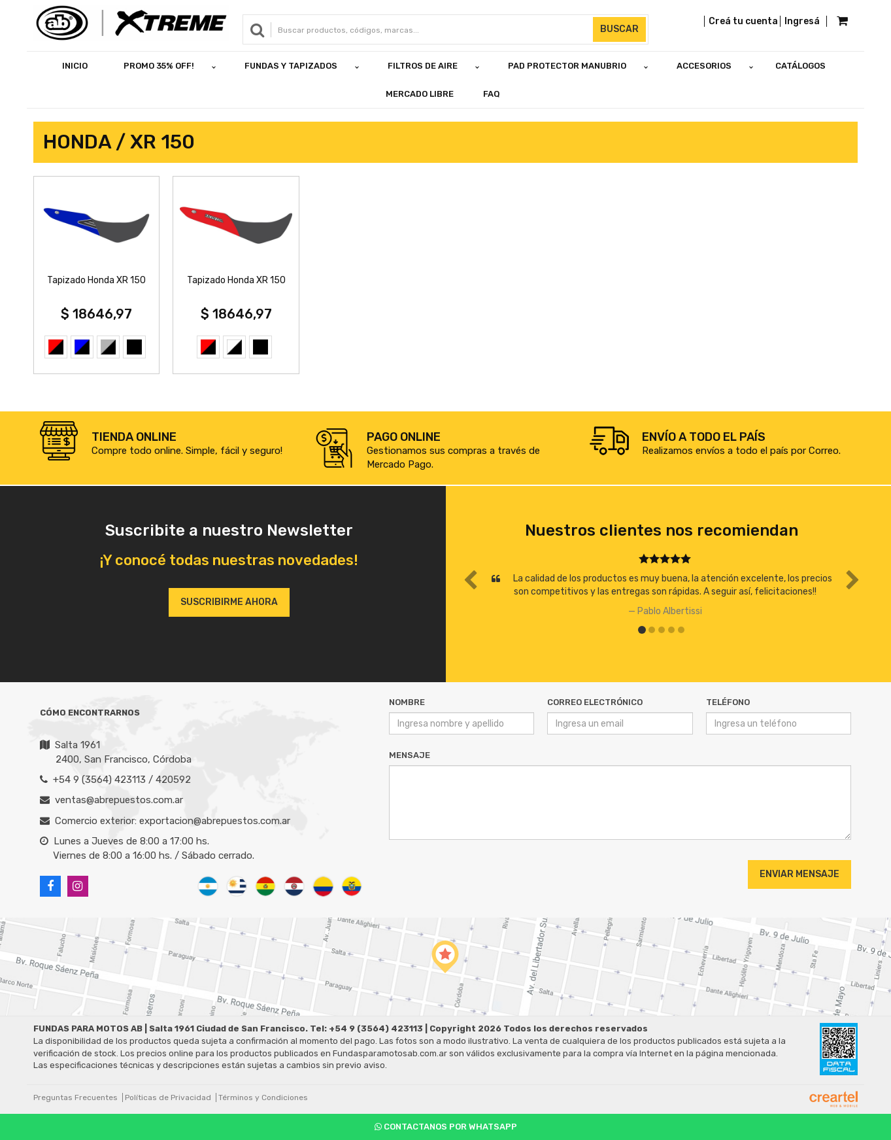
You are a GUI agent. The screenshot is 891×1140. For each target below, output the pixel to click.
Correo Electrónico (595, 702)
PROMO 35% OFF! (159, 66)
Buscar (619, 29)
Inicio (75, 66)
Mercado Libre (420, 94)
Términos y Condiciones (263, 1097)
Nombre (407, 702)
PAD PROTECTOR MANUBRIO (567, 66)
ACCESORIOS (704, 66)
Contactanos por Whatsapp (446, 1126)
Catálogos (800, 66)
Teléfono (728, 702)
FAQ (491, 94)
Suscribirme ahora (229, 602)
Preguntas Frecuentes (75, 1097)
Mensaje (409, 755)
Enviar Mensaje (799, 874)
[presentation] (468, 874)
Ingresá (802, 21)
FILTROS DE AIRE (423, 66)
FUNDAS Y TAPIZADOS (290, 66)
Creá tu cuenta (743, 21)
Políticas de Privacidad (168, 1097)
